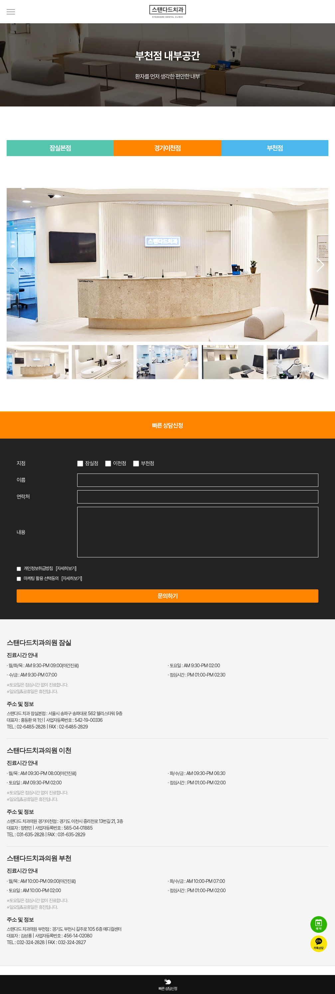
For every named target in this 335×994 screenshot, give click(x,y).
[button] (320, 265)
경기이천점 (167, 148)
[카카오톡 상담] (318, 943)
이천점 (119, 463)
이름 (21, 480)
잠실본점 (60, 148)
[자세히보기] (66, 568)
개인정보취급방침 (38, 568)
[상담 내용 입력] (197, 532)
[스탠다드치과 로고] (167, 21)
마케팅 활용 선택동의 (41, 578)
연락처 (23, 497)
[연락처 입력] (197, 496)
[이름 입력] (197, 480)
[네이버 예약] (318, 924)
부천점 (275, 148)
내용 (21, 532)
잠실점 (91, 463)
